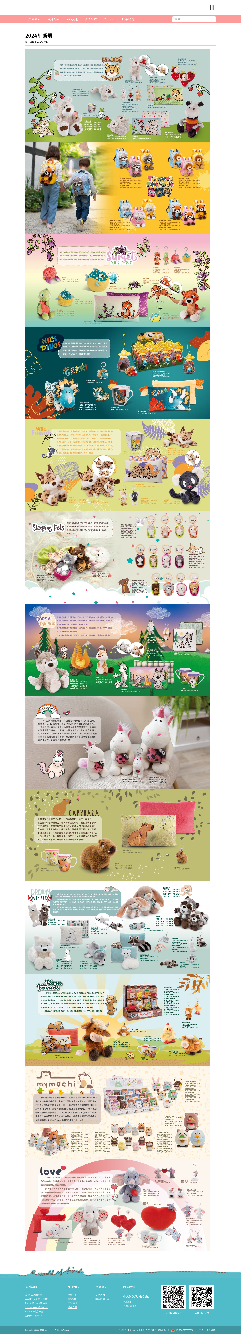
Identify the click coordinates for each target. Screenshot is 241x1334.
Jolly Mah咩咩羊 (33, 1295)
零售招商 (72, 1299)
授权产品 (72, 1307)
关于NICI (109, 19)
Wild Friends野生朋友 (36, 1299)
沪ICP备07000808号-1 (185, 1330)
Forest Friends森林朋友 (37, 1303)
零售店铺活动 (102, 1299)
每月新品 (53, 19)
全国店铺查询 (130, 1306)
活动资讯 (72, 19)
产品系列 (34, 19)
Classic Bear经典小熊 (36, 1307)
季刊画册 (72, 1303)
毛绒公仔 (122, 1330)
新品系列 (100, 1295)
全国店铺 (91, 19)
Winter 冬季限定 (33, 1316)
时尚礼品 (131, 1330)
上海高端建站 (210, 1330)
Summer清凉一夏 (34, 1311)
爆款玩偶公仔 (163, 1330)
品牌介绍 (72, 1295)
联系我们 (128, 19)
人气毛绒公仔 (151, 1330)
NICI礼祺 (140, 1330)
